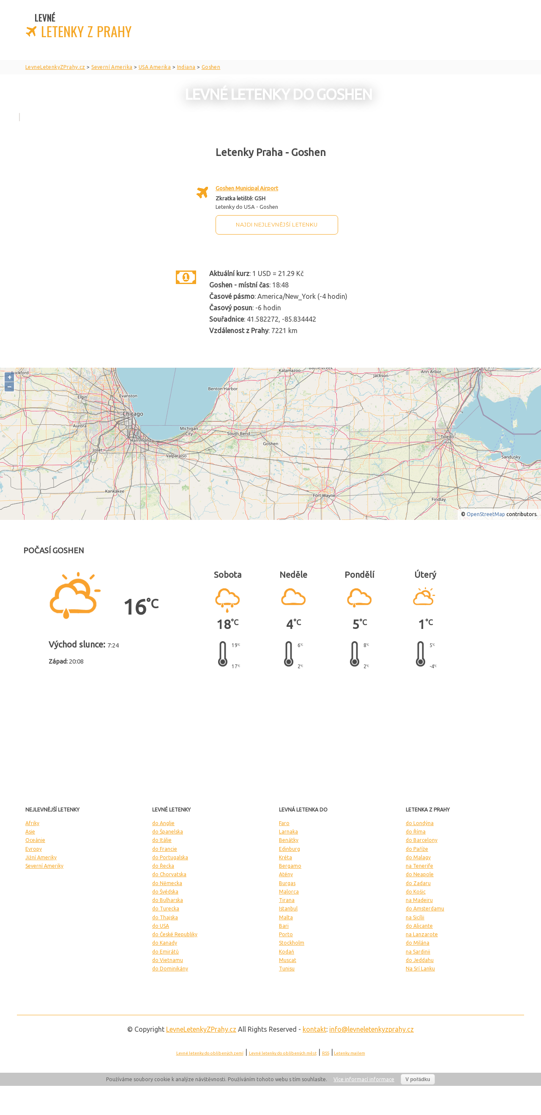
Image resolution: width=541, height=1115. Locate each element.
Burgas (287, 883)
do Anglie (163, 823)
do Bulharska (167, 900)
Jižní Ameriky (41, 857)
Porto (286, 934)
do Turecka (165, 908)
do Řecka (163, 866)
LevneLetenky (201, 1029)
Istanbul (288, 908)
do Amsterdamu (425, 908)
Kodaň (286, 951)
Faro (284, 823)
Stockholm (291, 943)
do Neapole (420, 874)
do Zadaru (418, 883)
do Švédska (165, 891)
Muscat (287, 960)
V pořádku (417, 1079)
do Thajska (165, 917)
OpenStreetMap (486, 514)
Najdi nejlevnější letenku (277, 224)
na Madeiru (419, 900)
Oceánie (35, 840)
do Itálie (162, 840)
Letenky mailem (349, 1053)
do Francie (164, 849)
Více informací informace (363, 1079)
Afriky (32, 823)
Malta (286, 917)
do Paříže (417, 849)
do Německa (167, 883)
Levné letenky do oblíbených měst (283, 1053)
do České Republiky (174, 934)
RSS (325, 1053)
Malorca (289, 891)
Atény (286, 874)
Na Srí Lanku (420, 968)
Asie (30, 831)
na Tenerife (419, 866)
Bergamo (290, 866)
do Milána (417, 943)
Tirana (287, 900)
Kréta (285, 857)
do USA (160, 926)
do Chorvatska (169, 874)
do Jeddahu (420, 960)
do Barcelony (421, 840)
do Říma (416, 831)
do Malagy (418, 857)
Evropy (33, 849)
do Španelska (167, 831)
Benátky (288, 840)
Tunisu (287, 968)
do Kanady (164, 943)
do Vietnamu (167, 960)
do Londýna (420, 823)
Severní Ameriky (44, 866)
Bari (284, 926)
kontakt (314, 1029)
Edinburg (289, 849)
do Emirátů (165, 951)
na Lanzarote (422, 934)
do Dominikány (170, 968)
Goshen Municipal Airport (247, 188)
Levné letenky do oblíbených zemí (209, 1053)
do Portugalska (170, 857)
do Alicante (419, 926)
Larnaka (288, 831)
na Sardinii (418, 951)
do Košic (416, 891)
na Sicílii (415, 917)
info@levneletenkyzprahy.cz (371, 1029)
